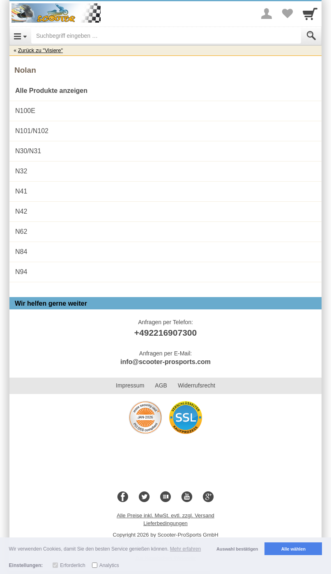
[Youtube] (187, 497)
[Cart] (310, 13)
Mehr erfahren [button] (185, 549)
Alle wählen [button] (293, 548)
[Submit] (311, 35)
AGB (161, 385)
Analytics (109, 565)
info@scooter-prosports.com (165, 361)
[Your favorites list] (287, 13)
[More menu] (266, 13)
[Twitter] (144, 497)
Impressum (130, 385)
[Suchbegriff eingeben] (166, 36)
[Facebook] (122, 497)
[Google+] (208, 497)
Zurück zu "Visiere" (40, 50)
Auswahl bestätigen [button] (237, 548)
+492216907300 (165, 332)
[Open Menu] (20, 35)
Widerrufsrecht (196, 385)
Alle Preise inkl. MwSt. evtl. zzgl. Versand (165, 515)
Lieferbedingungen (165, 523)
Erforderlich (72, 565)
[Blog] (165, 497)
